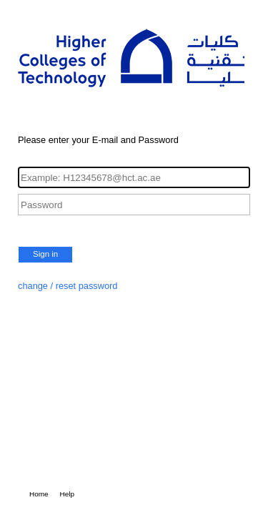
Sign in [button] (45, 254)
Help (67, 494)
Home (39, 494)
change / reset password (67, 285)
